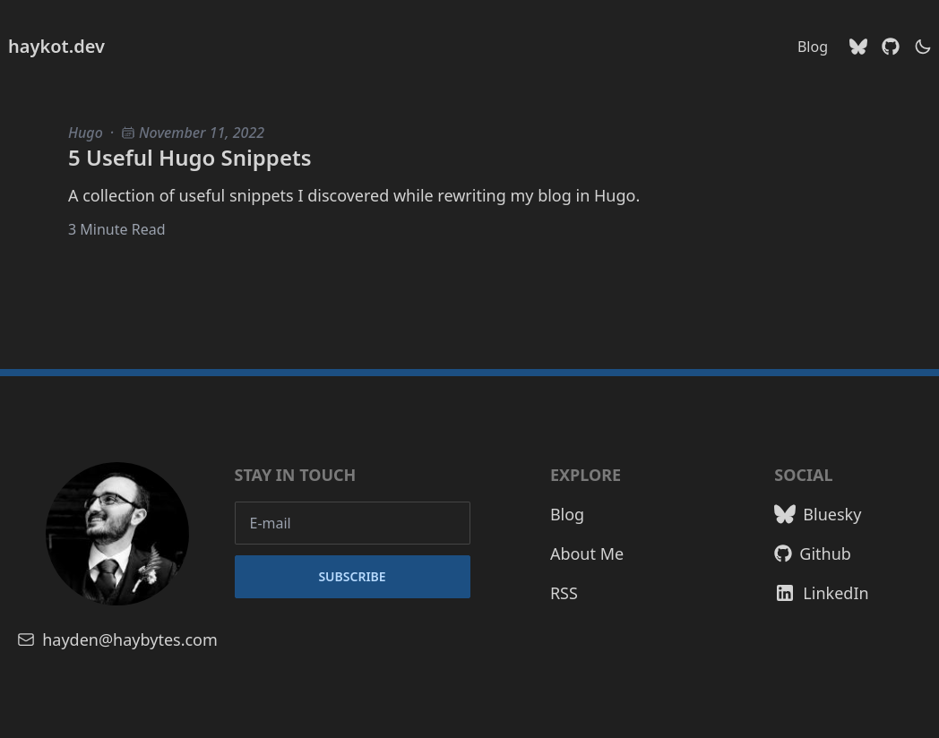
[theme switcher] (923, 46)
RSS (564, 593)
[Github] (890, 46)
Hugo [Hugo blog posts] (85, 132)
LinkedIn (821, 593)
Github (812, 553)
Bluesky (817, 514)
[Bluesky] (858, 46)
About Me (587, 553)
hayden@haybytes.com (117, 639)
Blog (812, 46)
